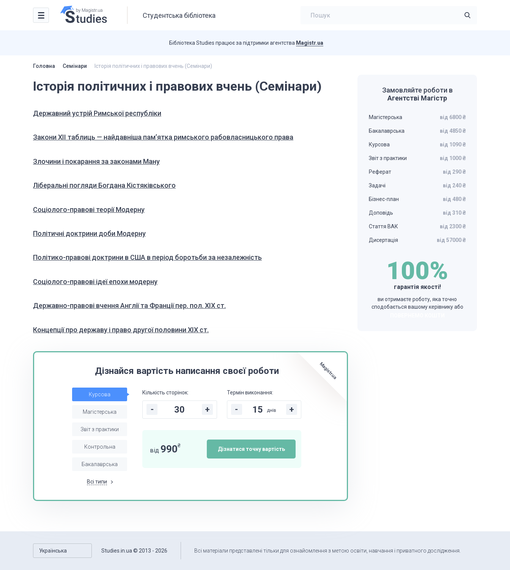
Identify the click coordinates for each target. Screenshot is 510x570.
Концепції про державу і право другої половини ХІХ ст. (121, 330)
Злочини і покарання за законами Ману (96, 161)
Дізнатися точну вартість (251, 449)
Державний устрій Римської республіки (97, 113)
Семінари (75, 66)
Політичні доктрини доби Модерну (89, 233)
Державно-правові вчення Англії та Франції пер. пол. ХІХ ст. (129, 305)
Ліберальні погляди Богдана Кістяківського (104, 185)
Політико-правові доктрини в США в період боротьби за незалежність (147, 257)
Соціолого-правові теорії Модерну (89, 210)
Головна (44, 66)
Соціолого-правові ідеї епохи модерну (95, 282)
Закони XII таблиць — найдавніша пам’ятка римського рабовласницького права (163, 137)
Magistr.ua (309, 43)
